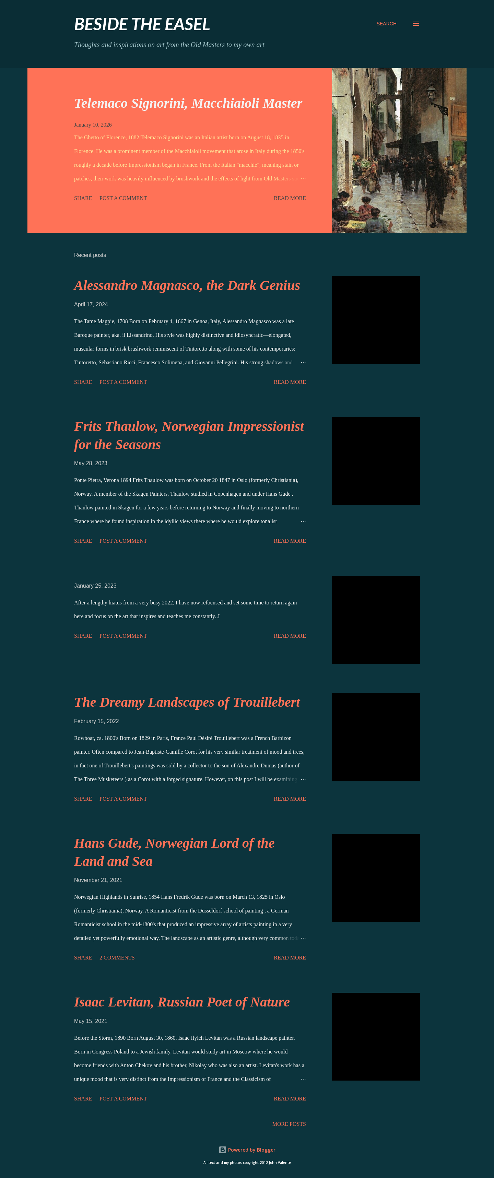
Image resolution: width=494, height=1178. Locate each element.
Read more (290, 198)
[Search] (387, 23)
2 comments (117, 958)
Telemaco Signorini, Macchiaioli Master (188, 103)
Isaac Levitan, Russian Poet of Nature (182, 1002)
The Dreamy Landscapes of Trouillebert (187, 702)
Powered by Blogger (247, 1149)
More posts (289, 1124)
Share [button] (83, 198)
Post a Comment (123, 198)
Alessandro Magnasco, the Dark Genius (187, 285)
